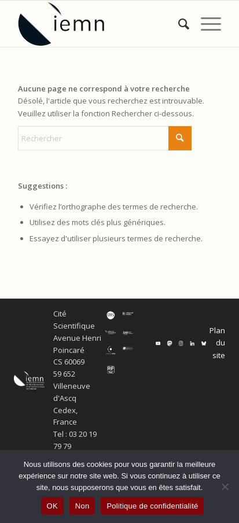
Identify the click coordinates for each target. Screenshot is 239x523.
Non (82, 506)
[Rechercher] (178, 24)
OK (52, 506)
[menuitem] (178, 24)
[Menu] (205, 24)
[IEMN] (99, 24)
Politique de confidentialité (152, 506)
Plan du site (217, 342)
